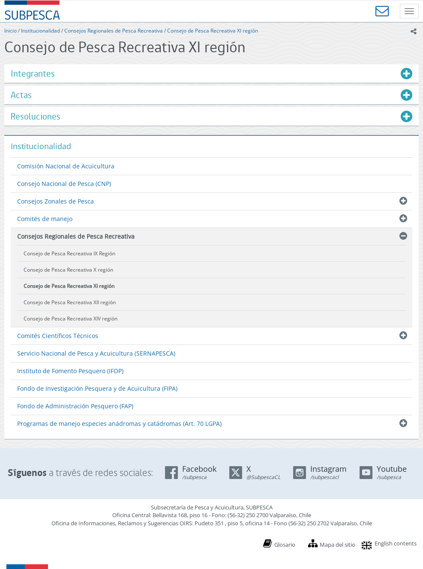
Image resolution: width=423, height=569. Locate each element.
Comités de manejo (44, 219)
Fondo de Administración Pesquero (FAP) (75, 406)
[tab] (211, 73)
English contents (396, 543)
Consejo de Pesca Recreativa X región (68, 269)
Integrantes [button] (33, 73)
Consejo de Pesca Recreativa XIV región (70, 318)
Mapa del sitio (337, 544)
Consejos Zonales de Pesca (55, 201)
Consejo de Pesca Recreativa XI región (212, 30)
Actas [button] (21, 95)
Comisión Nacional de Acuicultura (65, 166)
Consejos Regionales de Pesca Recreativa (113, 30)
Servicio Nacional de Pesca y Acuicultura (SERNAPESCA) (96, 353)
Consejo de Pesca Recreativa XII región (70, 302)
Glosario (284, 544)
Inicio (10, 30)
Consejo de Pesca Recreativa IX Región (69, 253)
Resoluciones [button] (35, 116)
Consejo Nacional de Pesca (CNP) (64, 184)
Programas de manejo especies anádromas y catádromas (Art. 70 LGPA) (119, 423)
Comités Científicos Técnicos (57, 336)
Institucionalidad (40, 30)
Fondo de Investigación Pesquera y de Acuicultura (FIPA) (97, 388)
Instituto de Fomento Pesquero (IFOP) (70, 371)
